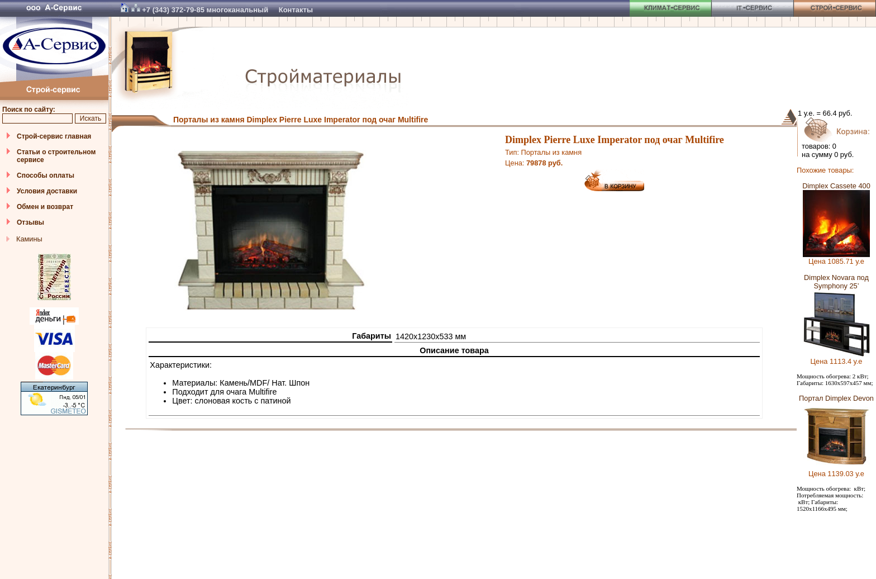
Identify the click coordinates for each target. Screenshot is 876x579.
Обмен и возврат (45, 207)
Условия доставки (47, 191)
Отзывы (30, 222)
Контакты (296, 10)
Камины (29, 239)
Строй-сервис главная (54, 136)
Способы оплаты (45, 175)
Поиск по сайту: (28, 109)
